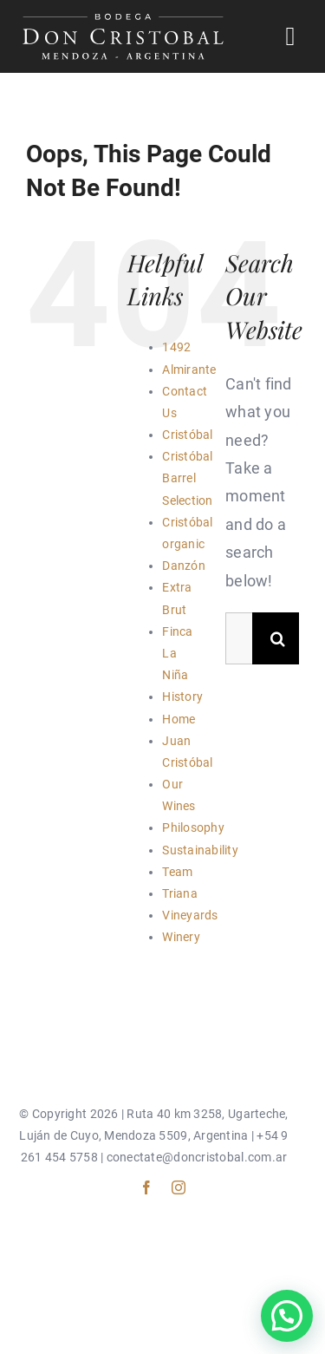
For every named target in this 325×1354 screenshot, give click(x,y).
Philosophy (193, 827)
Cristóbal (187, 435)
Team (177, 872)
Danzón (183, 565)
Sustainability (200, 850)
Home (178, 719)
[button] (287, 1316)
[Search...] (238, 638)
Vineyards (190, 915)
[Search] (278, 638)
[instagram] (178, 1187)
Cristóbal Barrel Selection (187, 478)
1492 (176, 347)
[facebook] (146, 1187)
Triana (180, 893)
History (182, 696)
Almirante (189, 369)
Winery (181, 937)
